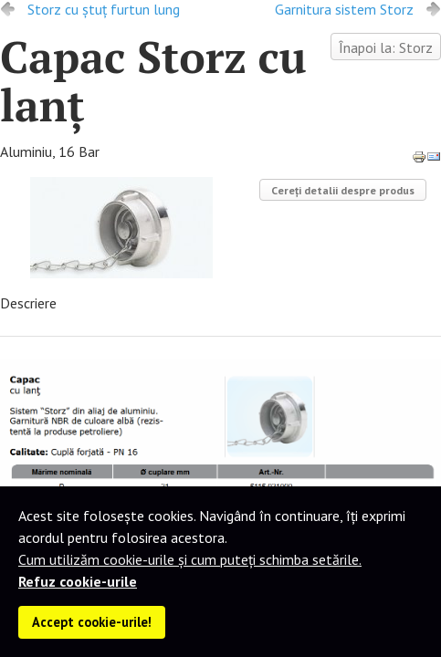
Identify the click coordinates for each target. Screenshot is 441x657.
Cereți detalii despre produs (343, 190)
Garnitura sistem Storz (344, 9)
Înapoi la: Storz (386, 47)
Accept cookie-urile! (92, 622)
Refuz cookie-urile (77, 581)
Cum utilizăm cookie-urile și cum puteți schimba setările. (190, 559)
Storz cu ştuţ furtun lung (103, 9)
